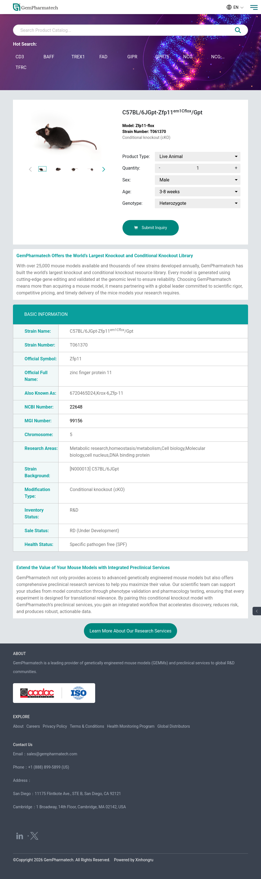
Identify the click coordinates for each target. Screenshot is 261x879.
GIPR (132, 56)
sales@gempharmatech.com (52, 754)
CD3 (19, 56)
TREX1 (78, 56)
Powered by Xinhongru (133, 860)
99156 (76, 420)
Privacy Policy (55, 726)
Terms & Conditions (87, 726)
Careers (33, 726)
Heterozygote (172, 203)
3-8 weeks (169, 191)
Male (164, 180)
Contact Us (22, 744)
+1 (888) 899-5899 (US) (48, 767)
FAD (103, 56)
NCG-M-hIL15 (219, 56)
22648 (76, 407)
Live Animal (170, 156)
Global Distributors (173, 726)
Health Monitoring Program (131, 726)
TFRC (20, 67)
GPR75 (162, 56)
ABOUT (19, 653)
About (18, 726)
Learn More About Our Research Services (130, 631)
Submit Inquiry (150, 227)
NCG (188, 56)
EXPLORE (21, 716)
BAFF (49, 56)
